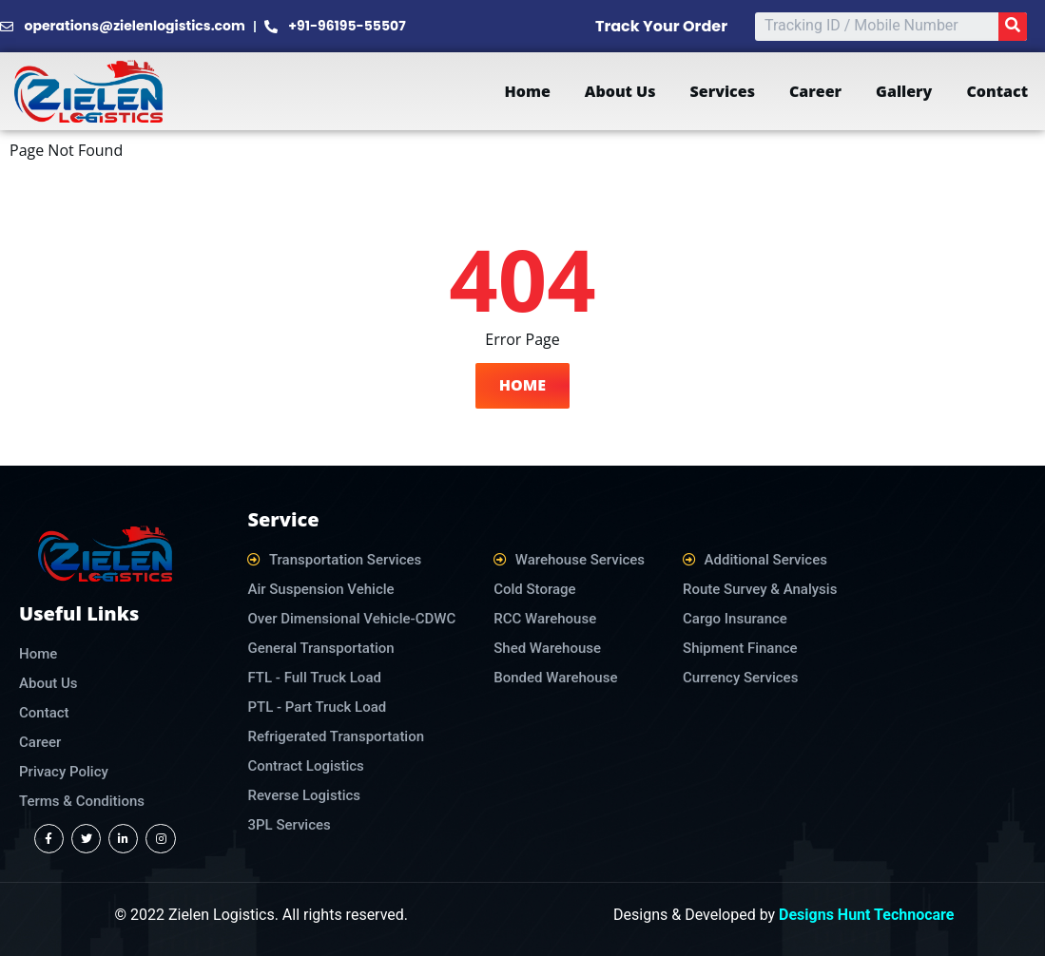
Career (815, 91)
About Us (620, 91)
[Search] (1012, 26)
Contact (997, 91)
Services (722, 91)
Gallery (904, 91)
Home (527, 91)
